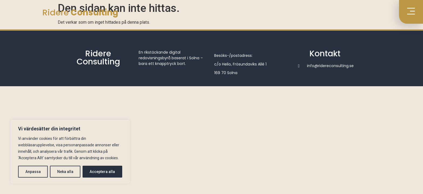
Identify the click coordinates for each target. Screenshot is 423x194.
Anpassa (33, 171)
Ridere (80, 12)
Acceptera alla (102, 171)
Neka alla (65, 171)
